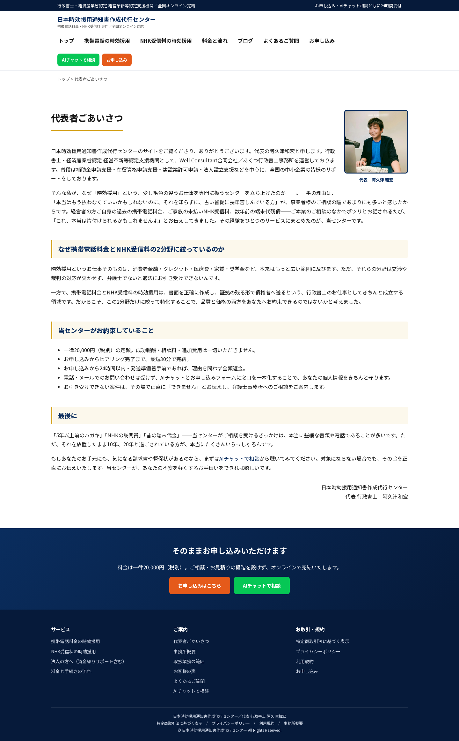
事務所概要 (184, 651)
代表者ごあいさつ (191, 641)
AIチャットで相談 (78, 60)
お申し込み (322, 40)
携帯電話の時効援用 (107, 40)
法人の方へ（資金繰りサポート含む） (89, 661)
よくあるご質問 (281, 40)
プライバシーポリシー (318, 651)
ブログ (245, 40)
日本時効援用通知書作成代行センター (106, 22)
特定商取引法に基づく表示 (322, 641)
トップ (66, 40)
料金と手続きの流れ (71, 671)
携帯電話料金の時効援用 (75, 641)
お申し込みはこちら (199, 585)
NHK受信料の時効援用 (166, 40)
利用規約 (305, 661)
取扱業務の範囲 (189, 661)
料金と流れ (215, 40)
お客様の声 (184, 671)
